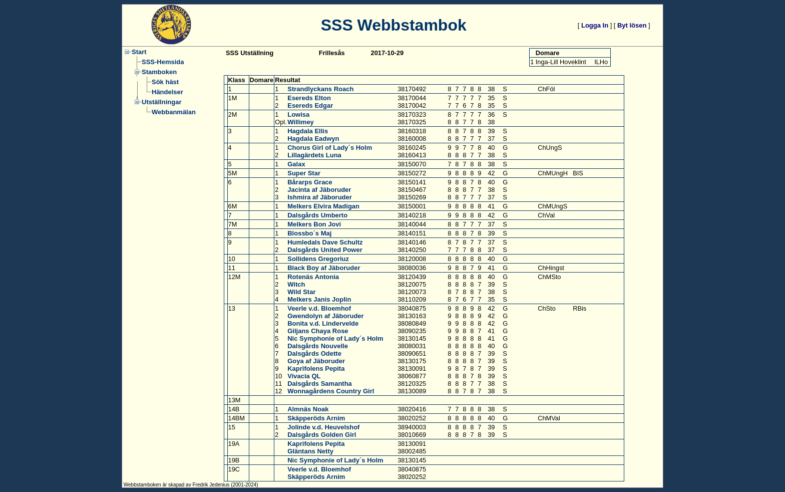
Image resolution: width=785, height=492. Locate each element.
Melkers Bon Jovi (314, 224)
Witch (296, 284)
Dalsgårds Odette (314, 353)
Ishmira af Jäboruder (319, 197)
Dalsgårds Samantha (319, 383)
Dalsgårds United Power (324, 250)
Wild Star (301, 292)
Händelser (167, 92)
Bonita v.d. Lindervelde (322, 323)
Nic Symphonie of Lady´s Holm (335, 338)
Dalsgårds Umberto (317, 215)
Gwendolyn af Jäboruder (325, 316)
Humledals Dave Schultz (324, 242)
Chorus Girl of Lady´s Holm (329, 147)
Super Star (303, 173)
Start (139, 52)
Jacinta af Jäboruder (319, 189)
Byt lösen (632, 25)
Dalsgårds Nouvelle (317, 346)
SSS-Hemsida (163, 62)
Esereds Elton (309, 98)
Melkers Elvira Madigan (323, 206)
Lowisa (298, 114)
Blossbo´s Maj (309, 233)
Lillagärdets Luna (314, 155)
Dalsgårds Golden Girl (321, 434)
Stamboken (159, 72)
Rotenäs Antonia (313, 277)
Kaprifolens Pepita (315, 368)
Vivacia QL (303, 376)
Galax (296, 164)
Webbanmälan (174, 112)
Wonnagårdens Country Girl (330, 391)
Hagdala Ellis (307, 131)
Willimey (300, 122)
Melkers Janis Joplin (319, 299)
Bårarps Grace (309, 182)
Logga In (594, 25)
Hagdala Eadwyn (313, 138)
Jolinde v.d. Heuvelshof (323, 427)
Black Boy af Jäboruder (323, 268)
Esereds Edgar (310, 105)
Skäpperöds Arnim (316, 418)
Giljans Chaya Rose (317, 331)
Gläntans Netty (310, 451)
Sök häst (165, 82)
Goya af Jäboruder (316, 361)
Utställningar (161, 102)
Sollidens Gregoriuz (318, 259)
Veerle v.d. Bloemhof (319, 308)
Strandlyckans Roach (320, 89)
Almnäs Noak (307, 409)
